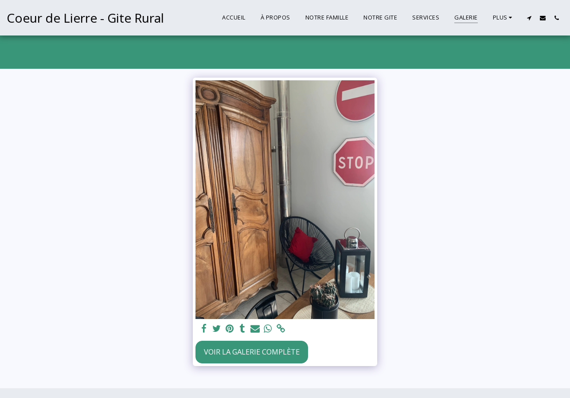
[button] (529, 18)
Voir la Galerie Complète (252, 352)
